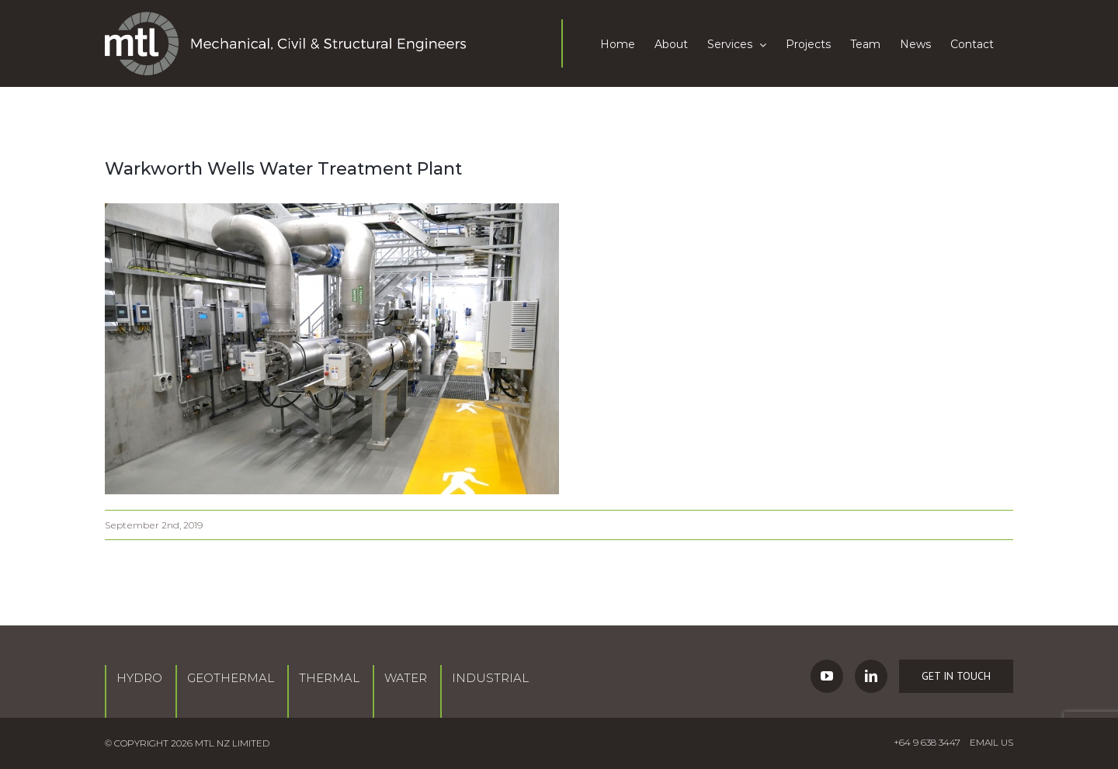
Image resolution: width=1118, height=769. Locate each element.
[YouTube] (827, 676)
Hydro (139, 677)
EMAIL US (991, 742)
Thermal (329, 677)
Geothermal (230, 677)
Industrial (490, 677)
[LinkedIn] (871, 676)
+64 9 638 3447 (927, 742)
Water (405, 677)
